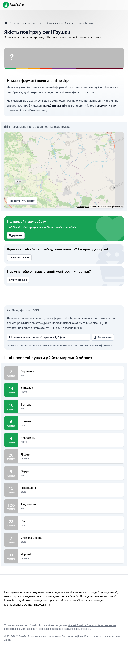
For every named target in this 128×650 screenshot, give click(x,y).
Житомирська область (60, 23)
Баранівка (71, 371)
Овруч (71, 471)
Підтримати (16, 235)
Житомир (71, 388)
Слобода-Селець (71, 538)
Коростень (71, 438)
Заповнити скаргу (19, 257)
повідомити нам (105, 105)
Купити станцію (18, 280)
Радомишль (71, 505)
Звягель (71, 405)
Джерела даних (82, 207)
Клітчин (71, 421)
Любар (71, 455)
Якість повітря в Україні (27, 23)
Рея (71, 521)
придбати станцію (55, 105)
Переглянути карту (22, 201)
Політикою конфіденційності (100, 345)
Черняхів (71, 555)
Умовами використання (71, 345)
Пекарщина (71, 488)
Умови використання (47, 636)
